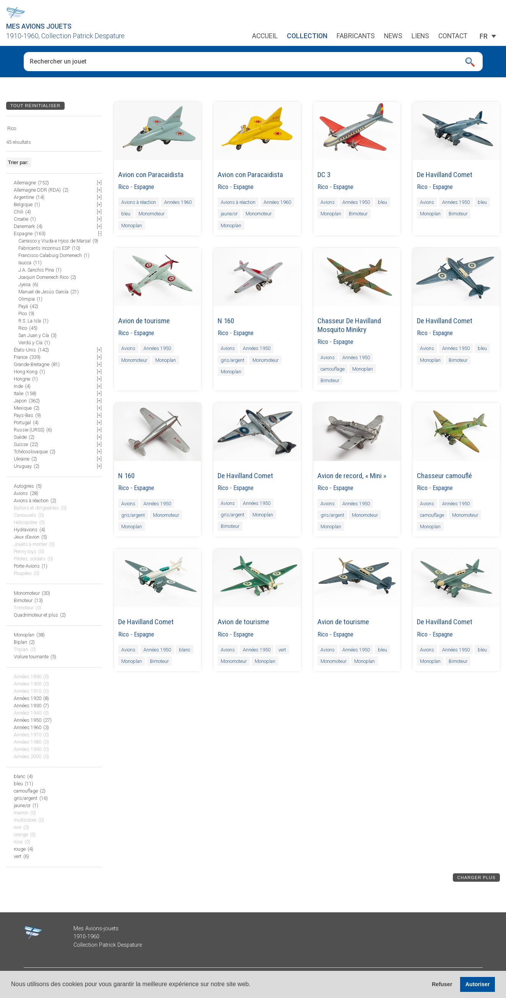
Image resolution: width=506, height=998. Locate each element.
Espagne (144, 186)
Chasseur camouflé (444, 475)
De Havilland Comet (444, 174)
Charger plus (476, 877)
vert (282, 650)
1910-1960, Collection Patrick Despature (65, 36)
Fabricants (356, 36)
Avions (328, 202)
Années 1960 (178, 202)
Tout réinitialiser (35, 105)
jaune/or (229, 214)
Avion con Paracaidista (151, 174)
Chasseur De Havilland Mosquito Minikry (349, 325)
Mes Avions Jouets (39, 26)
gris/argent (232, 360)
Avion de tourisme (144, 320)
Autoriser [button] (477, 984)
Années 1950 (356, 202)
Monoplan (131, 225)
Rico (123, 186)
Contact (452, 36)
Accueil (265, 36)
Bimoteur (358, 214)
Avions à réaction (138, 202)
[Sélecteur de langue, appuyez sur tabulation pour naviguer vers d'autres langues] (483, 36)
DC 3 (323, 174)
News (393, 36)
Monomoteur (151, 214)
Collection (307, 36)
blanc (184, 650)
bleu (125, 214)
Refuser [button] (442, 984)
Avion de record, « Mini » (351, 475)
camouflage (333, 368)
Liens (420, 36)
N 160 (226, 320)
